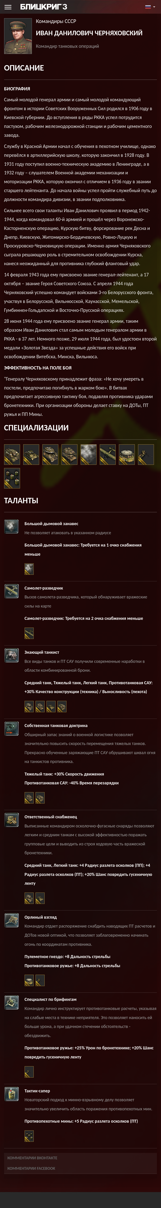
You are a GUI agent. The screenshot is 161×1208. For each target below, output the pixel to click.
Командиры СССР (56, 21)
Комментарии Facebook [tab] (31, 1168)
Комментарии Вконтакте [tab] (32, 1157)
